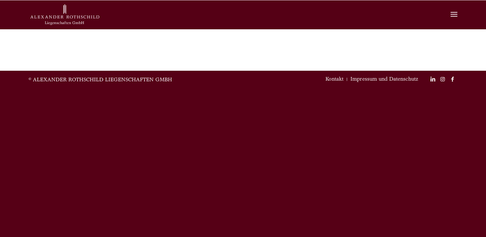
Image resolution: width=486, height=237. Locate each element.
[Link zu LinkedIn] (433, 79)
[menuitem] (334, 79)
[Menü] (454, 15)
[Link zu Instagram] (443, 79)
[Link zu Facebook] (452, 79)
